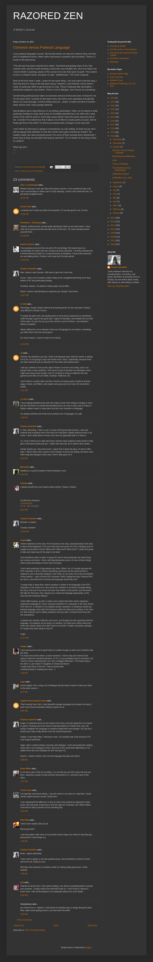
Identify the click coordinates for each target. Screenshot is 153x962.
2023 (113, 102)
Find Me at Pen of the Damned (123, 49)
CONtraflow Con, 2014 (122, 178)
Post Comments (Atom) (35, 930)
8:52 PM (24, 510)
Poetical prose (26, 171)
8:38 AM (24, 760)
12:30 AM (24, 531)
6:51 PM (24, 914)
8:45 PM (24, 711)
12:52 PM (24, 344)
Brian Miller (25, 768)
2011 (113, 225)
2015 (113, 132)
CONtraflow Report (120, 174)
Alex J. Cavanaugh (29, 185)
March (116, 205)
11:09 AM (24, 214)
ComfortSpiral (26, 503)
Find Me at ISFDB (117, 46)
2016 (113, 128)
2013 (113, 218)
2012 (113, 221)
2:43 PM (24, 673)
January (116, 213)
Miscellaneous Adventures (123, 156)
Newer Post (19, 925)
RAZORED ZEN (48, 15)
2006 (113, 244)
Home (55, 925)
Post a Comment (24, 920)
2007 (113, 240)
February (117, 209)
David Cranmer (27, 244)
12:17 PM (24, 638)
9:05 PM (24, 811)
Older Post (92, 925)
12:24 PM (24, 260)
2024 (113, 98)
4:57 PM (24, 692)
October (116, 147)
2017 (113, 124)
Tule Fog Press (116, 77)
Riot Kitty (24, 820)
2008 (113, 237)
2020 (113, 113)
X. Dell (23, 304)
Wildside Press (116, 80)
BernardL (24, 467)
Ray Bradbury (38, 171)
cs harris (24, 399)
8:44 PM (24, 474)
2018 (113, 121)
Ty (21, 353)
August (116, 186)
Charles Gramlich (28, 269)
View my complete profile (118, 286)
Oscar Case (25, 206)
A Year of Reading (120, 164)
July (115, 190)
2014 (113, 136)
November (117, 143)
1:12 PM (24, 390)
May (115, 198)
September (118, 182)
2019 (113, 117)
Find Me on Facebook (119, 58)
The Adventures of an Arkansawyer (121, 169)
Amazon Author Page (119, 74)
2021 (113, 109)
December (117, 139)
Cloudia (24, 483)
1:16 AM (24, 841)
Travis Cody (25, 790)
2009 (113, 233)
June (115, 194)
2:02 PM (24, 417)
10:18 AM (24, 198)
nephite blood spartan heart (33, 701)
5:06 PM (24, 895)
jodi (22, 882)
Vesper (23, 646)
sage (22, 682)
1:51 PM (24, 781)
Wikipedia (114, 62)
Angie (23, 540)
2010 (113, 229)
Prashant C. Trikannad (30, 223)
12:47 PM (24, 295)
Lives (114, 160)
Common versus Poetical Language (41, 47)
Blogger (88, 947)
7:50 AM (24, 874)
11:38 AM (24, 236)
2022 (113, 105)
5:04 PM (24, 458)
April (115, 201)
